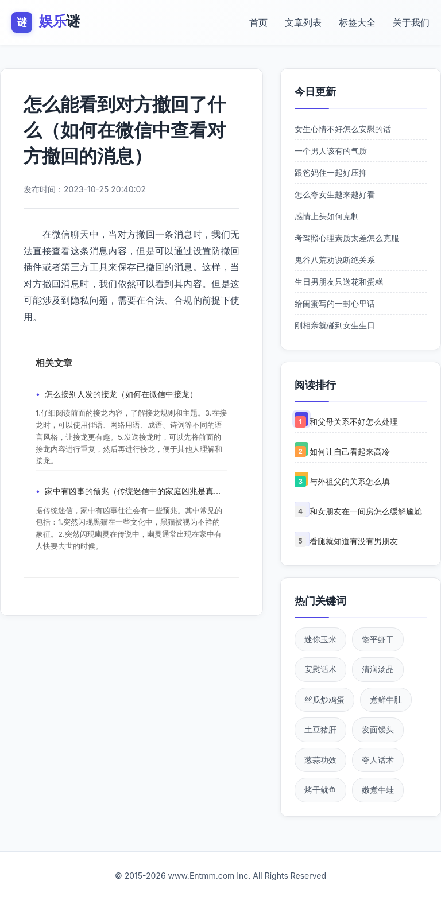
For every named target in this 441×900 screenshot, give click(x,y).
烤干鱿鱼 (320, 789)
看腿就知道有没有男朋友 (354, 541)
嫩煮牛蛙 (378, 789)
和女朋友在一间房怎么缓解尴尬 (366, 511)
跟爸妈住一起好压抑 (331, 172)
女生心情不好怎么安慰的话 (343, 129)
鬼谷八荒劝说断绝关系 (335, 260)
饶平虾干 (378, 639)
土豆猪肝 (320, 729)
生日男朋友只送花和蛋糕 (339, 281)
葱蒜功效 (320, 760)
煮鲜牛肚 (386, 699)
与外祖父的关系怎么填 (350, 481)
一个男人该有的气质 (331, 151)
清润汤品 (378, 669)
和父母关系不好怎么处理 (354, 421)
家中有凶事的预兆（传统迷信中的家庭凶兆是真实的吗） (136, 491)
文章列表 (303, 22)
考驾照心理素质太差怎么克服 (347, 238)
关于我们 (411, 22)
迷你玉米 (320, 639)
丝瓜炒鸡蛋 (324, 699)
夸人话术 (378, 760)
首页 (258, 22)
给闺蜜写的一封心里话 (335, 303)
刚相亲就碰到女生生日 (335, 325)
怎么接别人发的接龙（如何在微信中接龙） (121, 394)
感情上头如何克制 (327, 216)
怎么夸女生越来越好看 (335, 194)
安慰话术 (320, 669)
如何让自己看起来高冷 (350, 451)
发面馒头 (378, 729)
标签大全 (357, 22)
